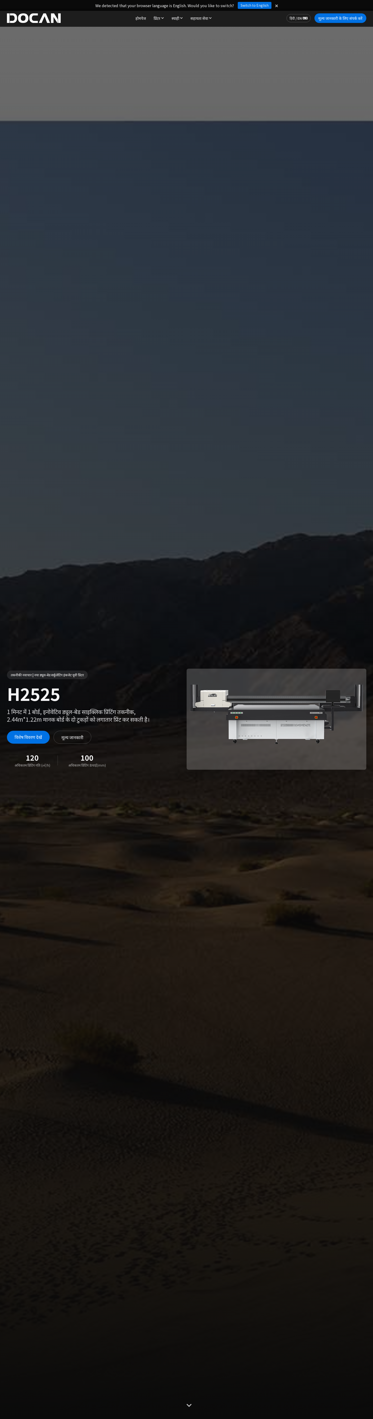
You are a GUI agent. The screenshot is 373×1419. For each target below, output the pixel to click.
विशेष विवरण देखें (28, 737)
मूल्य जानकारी (72, 737)
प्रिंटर (159, 18)
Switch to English (255, 5)
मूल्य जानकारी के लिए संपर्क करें (340, 18)
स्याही (177, 18)
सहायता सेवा (201, 18)
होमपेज (140, 18)
